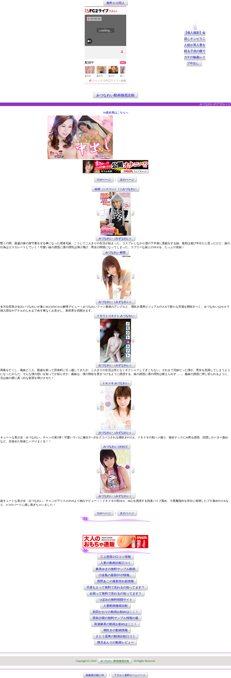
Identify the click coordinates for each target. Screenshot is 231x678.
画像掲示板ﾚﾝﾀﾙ (95, 675)
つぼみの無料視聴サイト (115, 599)
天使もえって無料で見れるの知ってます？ (115, 587)
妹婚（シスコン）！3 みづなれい (115, 189)
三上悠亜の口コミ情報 (115, 556)
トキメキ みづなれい (115, 383)
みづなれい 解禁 (115, 252)
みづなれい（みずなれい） (115, 238)
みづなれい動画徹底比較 (115, 95)
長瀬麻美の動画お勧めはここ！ (115, 624)
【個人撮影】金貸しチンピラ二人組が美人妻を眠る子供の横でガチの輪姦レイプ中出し (194, 48)
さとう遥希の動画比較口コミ (115, 636)
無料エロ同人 (115, 3)
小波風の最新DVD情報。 (115, 575)
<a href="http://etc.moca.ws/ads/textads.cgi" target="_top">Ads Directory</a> (149, 152)
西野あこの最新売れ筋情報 (115, 581)
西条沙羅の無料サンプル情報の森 (115, 618)
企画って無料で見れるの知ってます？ (115, 593)
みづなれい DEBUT (115, 446)
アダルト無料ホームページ (129, 675)
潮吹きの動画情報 (115, 630)
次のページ (127, 179)
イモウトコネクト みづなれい (115, 315)
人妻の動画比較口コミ (115, 563)
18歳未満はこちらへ (115, 112)
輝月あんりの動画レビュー (115, 642)
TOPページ (104, 179)
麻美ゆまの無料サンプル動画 (115, 569)
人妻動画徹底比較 (115, 605)
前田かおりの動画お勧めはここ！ (115, 612)
